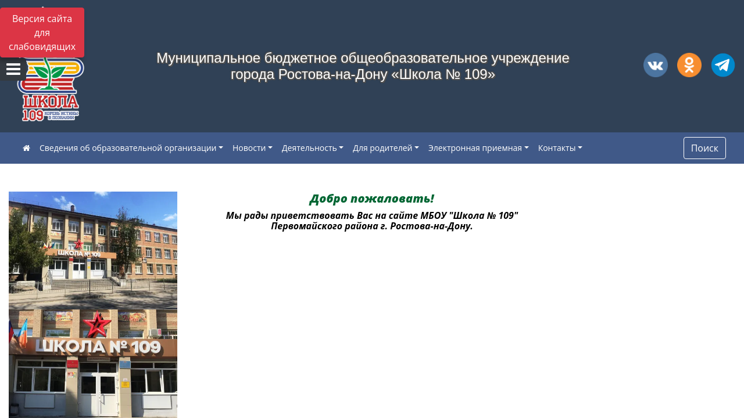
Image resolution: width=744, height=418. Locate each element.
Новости (249, 147)
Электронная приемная (475, 147)
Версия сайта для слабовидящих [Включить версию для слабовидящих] (42, 32)
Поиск (704, 148)
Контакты (557, 147)
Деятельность (309, 147)
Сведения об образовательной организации (128, 147)
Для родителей (382, 147)
